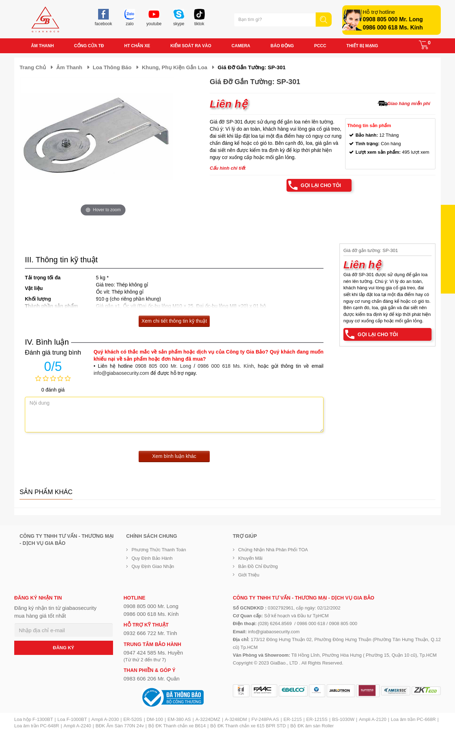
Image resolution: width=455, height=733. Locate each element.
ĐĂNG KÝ (63, 647)
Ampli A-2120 (372, 719)
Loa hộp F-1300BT (33, 719)
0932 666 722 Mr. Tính (150, 633)
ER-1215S (317, 719)
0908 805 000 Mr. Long (393, 19)
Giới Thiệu (248, 575)
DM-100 (154, 719)
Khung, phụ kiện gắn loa (174, 67)
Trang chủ (33, 67)
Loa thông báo (112, 67)
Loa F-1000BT (72, 719)
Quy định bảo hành (152, 558)
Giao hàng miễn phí (408, 103)
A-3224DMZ (208, 719)
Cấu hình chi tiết (228, 168)
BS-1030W (343, 719)
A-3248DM (236, 719)
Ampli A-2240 (77, 725)
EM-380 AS (179, 719)
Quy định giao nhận (153, 566)
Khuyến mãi (250, 558)
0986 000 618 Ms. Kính (393, 27)
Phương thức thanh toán (159, 549)
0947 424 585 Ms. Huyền (153, 653)
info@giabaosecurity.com (121, 373)
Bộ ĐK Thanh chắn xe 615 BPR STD (248, 725)
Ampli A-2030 (105, 719)
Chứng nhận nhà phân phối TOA (273, 549)
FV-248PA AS (265, 719)
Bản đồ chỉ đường (258, 566)
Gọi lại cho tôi (321, 185)
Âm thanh (69, 67)
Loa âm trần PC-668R (413, 719)
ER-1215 (293, 719)
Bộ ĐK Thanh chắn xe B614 (176, 725)
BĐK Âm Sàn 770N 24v (120, 725)
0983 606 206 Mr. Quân (152, 678)
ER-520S (132, 719)
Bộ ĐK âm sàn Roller (312, 725)
